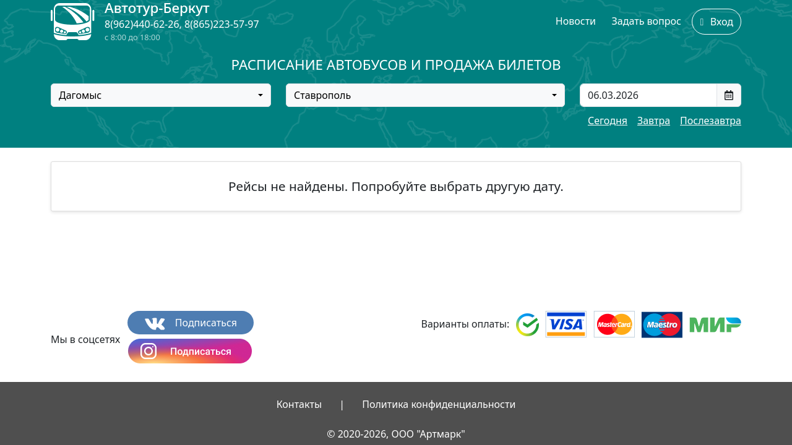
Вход (716, 21)
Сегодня (607, 120)
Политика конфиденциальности (438, 404)
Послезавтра (710, 120)
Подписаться (191, 323)
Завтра (653, 120)
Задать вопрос (646, 21)
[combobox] (161, 95)
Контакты (299, 404)
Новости (576, 21)
